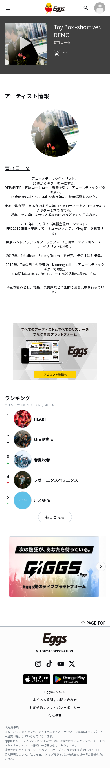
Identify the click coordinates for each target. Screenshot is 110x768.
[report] (64, 53)
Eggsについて (55, 691)
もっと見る (55, 517)
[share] (57, 53)
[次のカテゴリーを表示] (101, 566)
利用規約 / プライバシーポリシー (55, 707)
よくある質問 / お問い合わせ (55, 699)
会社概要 (55, 715)
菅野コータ (62, 42)
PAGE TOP (93, 623)
